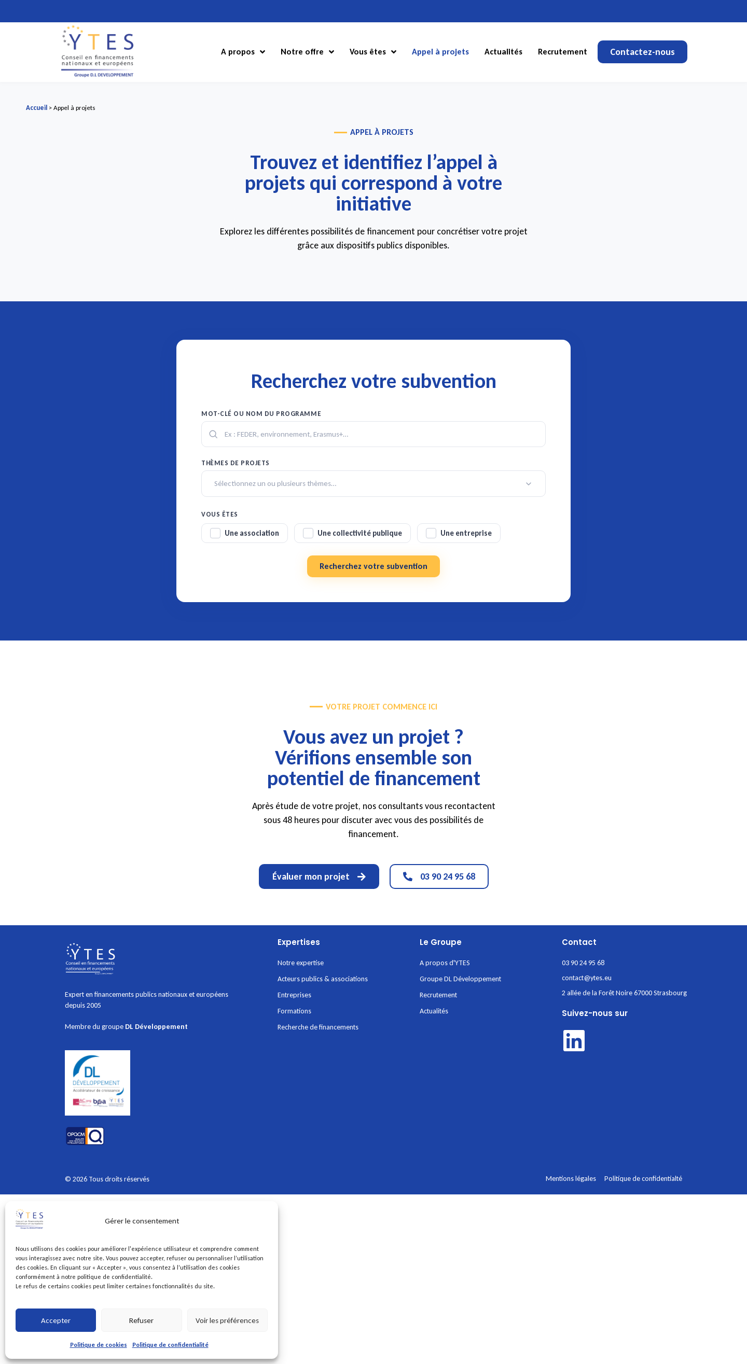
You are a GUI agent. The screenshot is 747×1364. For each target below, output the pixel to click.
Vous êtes (373, 52)
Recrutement (562, 52)
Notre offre (307, 52)
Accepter (56, 1320)
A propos (243, 52)
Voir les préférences (227, 1320)
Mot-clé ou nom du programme (261, 413)
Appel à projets (440, 52)
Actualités (503, 52)
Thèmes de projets (235, 463)
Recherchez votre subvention (373, 566)
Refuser (141, 1320)
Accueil (36, 108)
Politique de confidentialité (170, 1344)
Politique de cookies (98, 1344)
